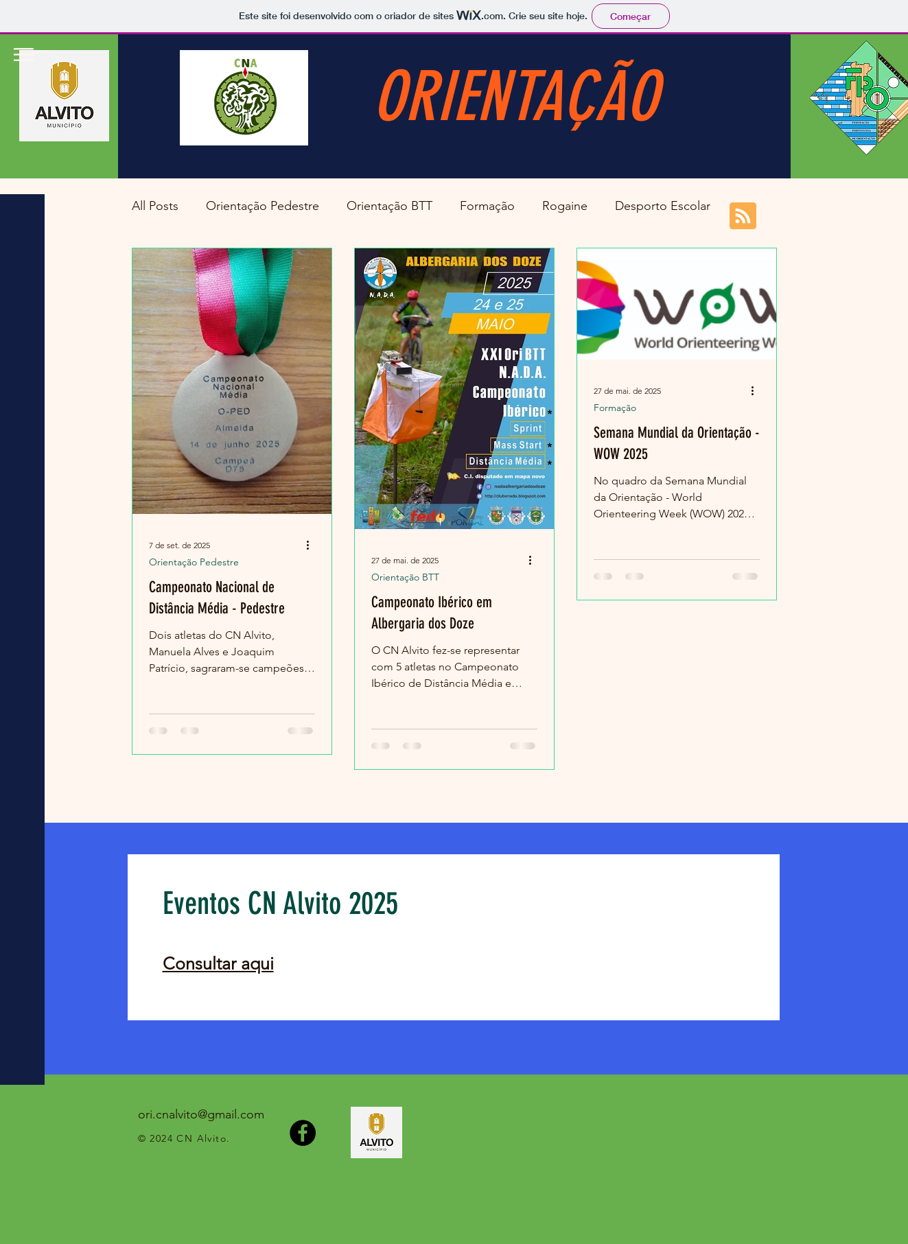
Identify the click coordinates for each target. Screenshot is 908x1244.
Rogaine (564, 205)
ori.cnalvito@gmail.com (201, 1114)
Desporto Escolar (662, 205)
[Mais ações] (313, 545)
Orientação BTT (389, 205)
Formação (487, 205)
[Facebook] (303, 1133)
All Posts (155, 205)
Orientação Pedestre (262, 205)
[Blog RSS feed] (743, 216)
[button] (24, 54)
